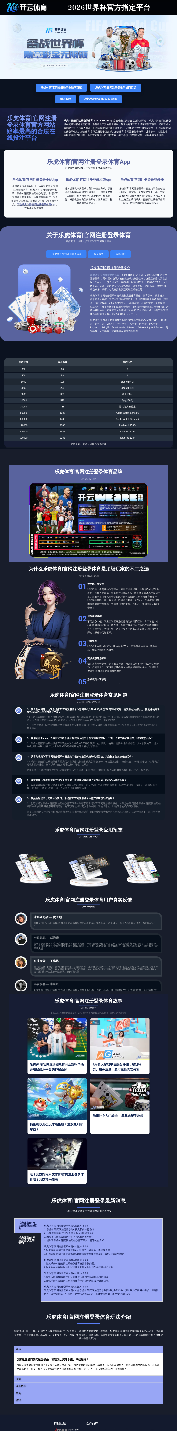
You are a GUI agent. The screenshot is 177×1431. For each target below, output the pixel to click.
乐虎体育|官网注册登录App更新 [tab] (27, 1225)
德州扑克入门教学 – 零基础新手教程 (118, 1116)
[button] (88, 1349)
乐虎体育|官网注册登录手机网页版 (115, 87)
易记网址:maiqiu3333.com (100, 98)
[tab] (66, 254)
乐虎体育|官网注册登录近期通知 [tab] (26, 1240)
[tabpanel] (101, 1260)
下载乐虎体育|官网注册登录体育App (36, 204)
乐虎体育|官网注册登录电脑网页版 (61, 87)
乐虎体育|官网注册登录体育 (104, 274)
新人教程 (65, 98)
